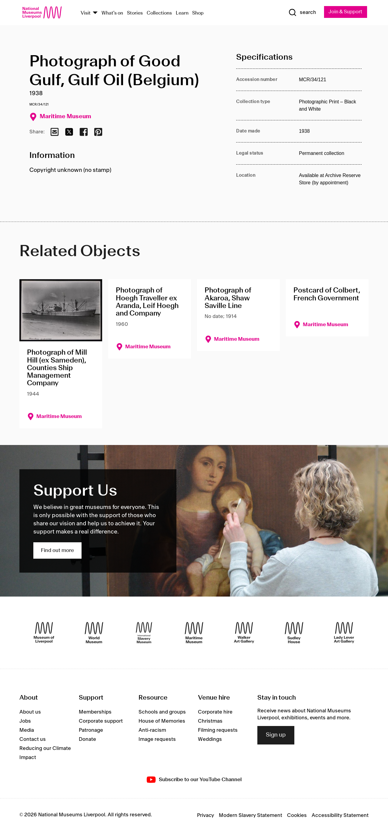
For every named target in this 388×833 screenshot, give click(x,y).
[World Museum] (94, 633)
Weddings (210, 739)
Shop (198, 13)
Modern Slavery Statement (250, 815)
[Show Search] (300, 12)
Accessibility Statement (340, 815)
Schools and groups (162, 712)
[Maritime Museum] (194, 633)
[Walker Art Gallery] (244, 633)
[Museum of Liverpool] (44, 633)
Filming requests (218, 730)
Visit (86, 13)
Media (26, 730)
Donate (87, 739)
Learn (182, 13)
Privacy (205, 815)
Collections (159, 13)
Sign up (276, 735)
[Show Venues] (95, 13)
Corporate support (101, 721)
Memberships (95, 712)
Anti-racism (152, 730)
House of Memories (162, 721)
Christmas (210, 721)
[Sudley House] (294, 633)
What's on (112, 13)
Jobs (25, 721)
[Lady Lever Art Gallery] (344, 633)
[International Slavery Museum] (144, 633)
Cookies (297, 815)
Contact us (32, 739)
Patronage (91, 730)
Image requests (157, 739)
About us (30, 712)
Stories (135, 13)
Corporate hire (215, 712)
